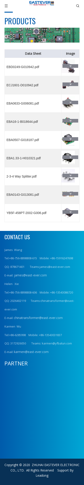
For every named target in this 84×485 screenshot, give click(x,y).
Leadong (42, 475)
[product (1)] (42, 35)
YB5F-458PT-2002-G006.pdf (26, 213)
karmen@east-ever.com (31, 352)
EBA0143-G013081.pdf (22, 194)
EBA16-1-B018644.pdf (22, 121)
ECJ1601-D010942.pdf (22, 85)
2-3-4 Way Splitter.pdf (21, 176)
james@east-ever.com (30, 275)
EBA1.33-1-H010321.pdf (23, 158)
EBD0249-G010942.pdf (22, 67)
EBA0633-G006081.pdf (22, 103)
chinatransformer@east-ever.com (38, 318)
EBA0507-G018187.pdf (22, 140)
